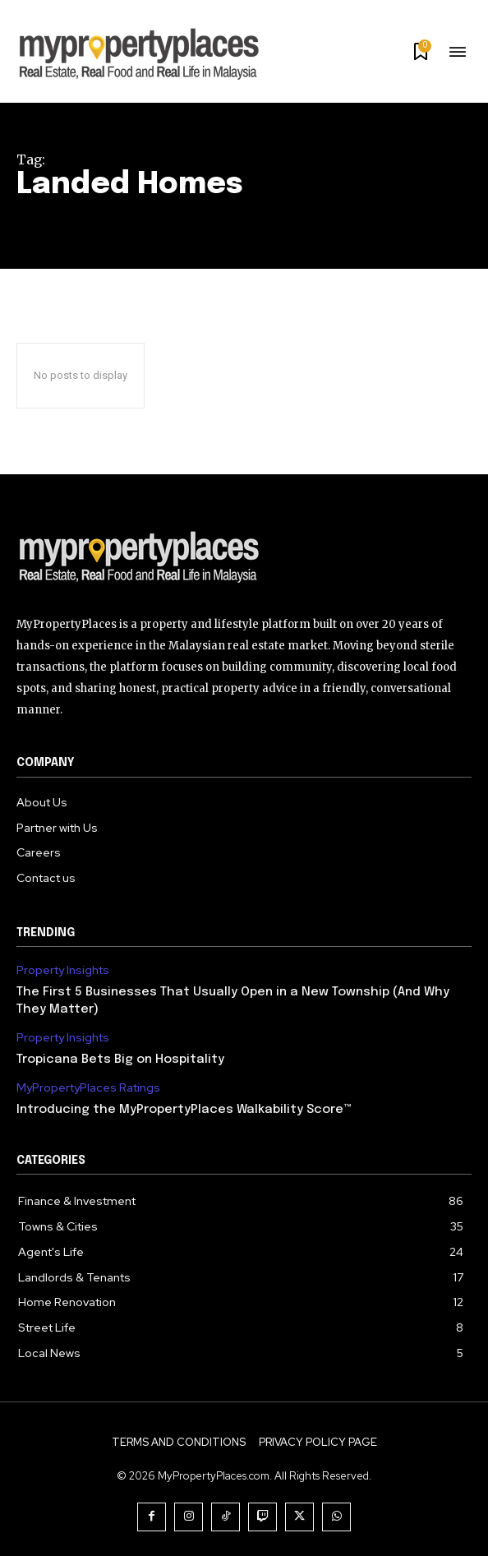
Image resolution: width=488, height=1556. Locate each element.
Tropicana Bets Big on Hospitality (120, 1059)
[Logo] (244, 556)
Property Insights (62, 970)
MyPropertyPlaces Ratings (88, 1088)
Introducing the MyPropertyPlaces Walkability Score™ (184, 1109)
